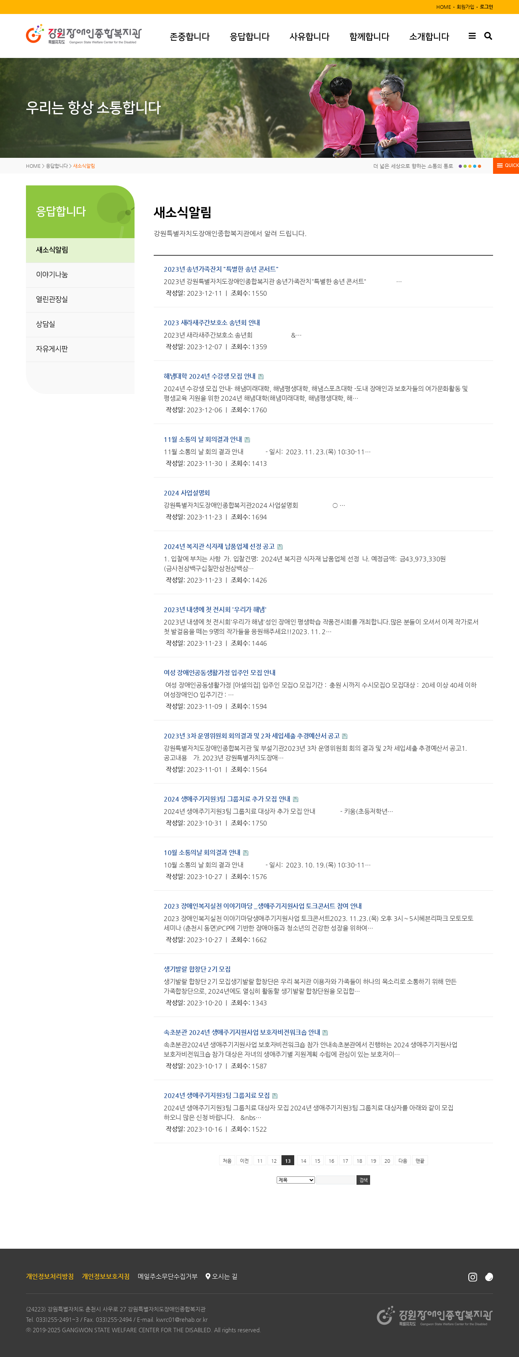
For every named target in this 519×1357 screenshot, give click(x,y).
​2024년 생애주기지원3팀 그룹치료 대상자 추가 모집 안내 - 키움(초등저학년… (278, 811)
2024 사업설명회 (187, 493)
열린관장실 (52, 300)
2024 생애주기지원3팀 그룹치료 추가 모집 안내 (228, 799)
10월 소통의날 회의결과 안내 (203, 852)
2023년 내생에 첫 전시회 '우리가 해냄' (215, 609)
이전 (244, 1161)
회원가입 (465, 7)
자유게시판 (52, 349)
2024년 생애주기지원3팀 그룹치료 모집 (217, 1095)
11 (260, 1161)
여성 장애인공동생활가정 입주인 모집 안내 (219, 673)
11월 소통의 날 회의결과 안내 (204, 439)
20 (387, 1161)
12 (274, 1161)
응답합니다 (249, 37)
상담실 (45, 324)
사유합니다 (309, 37)
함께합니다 (369, 37)
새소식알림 (52, 250)
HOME (443, 7)
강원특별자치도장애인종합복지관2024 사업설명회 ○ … (254, 505)
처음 (227, 1161)
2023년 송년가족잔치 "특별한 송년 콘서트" (221, 269)
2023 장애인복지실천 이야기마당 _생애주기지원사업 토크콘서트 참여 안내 (263, 906)
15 (317, 1161)
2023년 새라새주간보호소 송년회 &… (232, 335)
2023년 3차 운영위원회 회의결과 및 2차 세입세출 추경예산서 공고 (252, 736)
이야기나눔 (52, 275)
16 (331, 1161)
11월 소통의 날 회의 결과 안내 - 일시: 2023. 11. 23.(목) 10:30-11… (267, 452)
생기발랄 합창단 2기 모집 (197, 969)
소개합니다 (429, 37)
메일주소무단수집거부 (168, 1276)
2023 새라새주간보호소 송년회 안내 (212, 322)
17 (345, 1161)
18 (359, 1161)
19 (373, 1161)
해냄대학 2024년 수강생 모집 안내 (210, 376)
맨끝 (420, 1161)
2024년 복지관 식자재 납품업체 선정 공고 (220, 546)
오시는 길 (222, 1276)
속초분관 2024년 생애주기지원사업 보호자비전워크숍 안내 (242, 1032)
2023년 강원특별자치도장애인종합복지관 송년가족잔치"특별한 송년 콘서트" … (283, 281)
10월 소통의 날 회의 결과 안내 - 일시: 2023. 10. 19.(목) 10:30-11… (267, 865)
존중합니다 (190, 37)
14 (303, 1161)
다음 (402, 1161)
